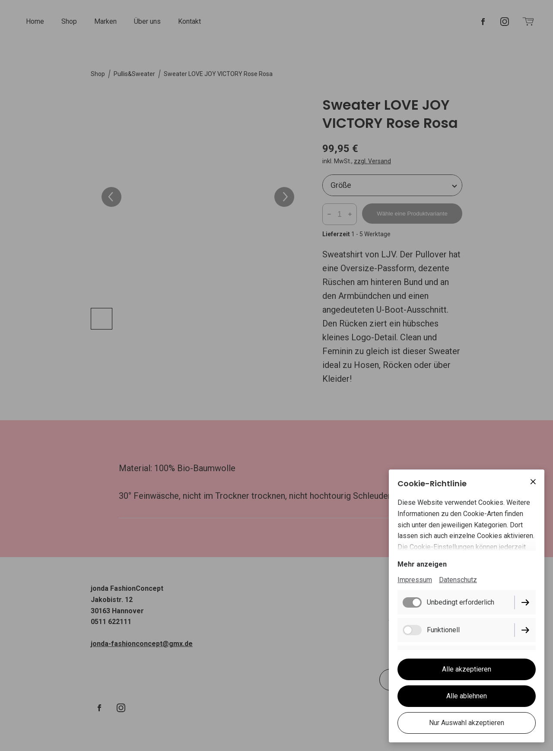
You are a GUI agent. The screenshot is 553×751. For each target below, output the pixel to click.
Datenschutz (458, 580)
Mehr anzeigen (422, 564)
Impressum (414, 580)
